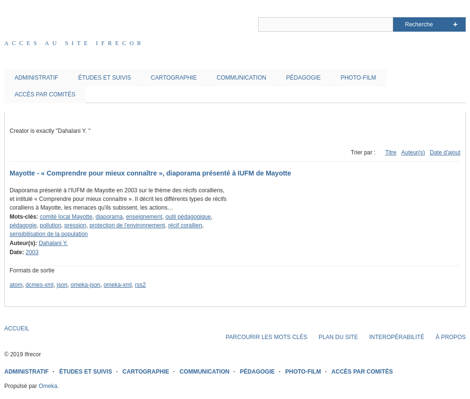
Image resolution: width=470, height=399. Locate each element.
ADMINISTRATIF (36, 77)
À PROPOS (450, 337)
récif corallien (185, 225)
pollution (51, 225)
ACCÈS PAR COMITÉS (44, 94)
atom (16, 285)
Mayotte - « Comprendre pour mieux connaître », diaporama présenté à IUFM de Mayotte (150, 173)
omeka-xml (117, 285)
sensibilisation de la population (49, 234)
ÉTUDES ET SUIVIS (104, 77)
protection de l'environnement (127, 225)
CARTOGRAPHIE (174, 77)
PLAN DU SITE (338, 337)
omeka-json (85, 285)
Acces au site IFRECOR (74, 43)
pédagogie (23, 225)
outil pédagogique (188, 216)
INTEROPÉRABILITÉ (396, 337)
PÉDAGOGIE (303, 77)
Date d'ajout (445, 152)
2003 (31, 252)
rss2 (140, 285)
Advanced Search (455, 24)
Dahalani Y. (53, 243)
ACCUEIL (16, 328)
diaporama (109, 216)
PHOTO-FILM (358, 77)
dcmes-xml (39, 285)
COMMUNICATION (241, 77)
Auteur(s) (413, 152)
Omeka (47, 386)
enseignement (144, 216)
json (62, 285)
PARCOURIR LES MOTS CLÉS (267, 337)
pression (75, 225)
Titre (390, 152)
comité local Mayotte (66, 216)
